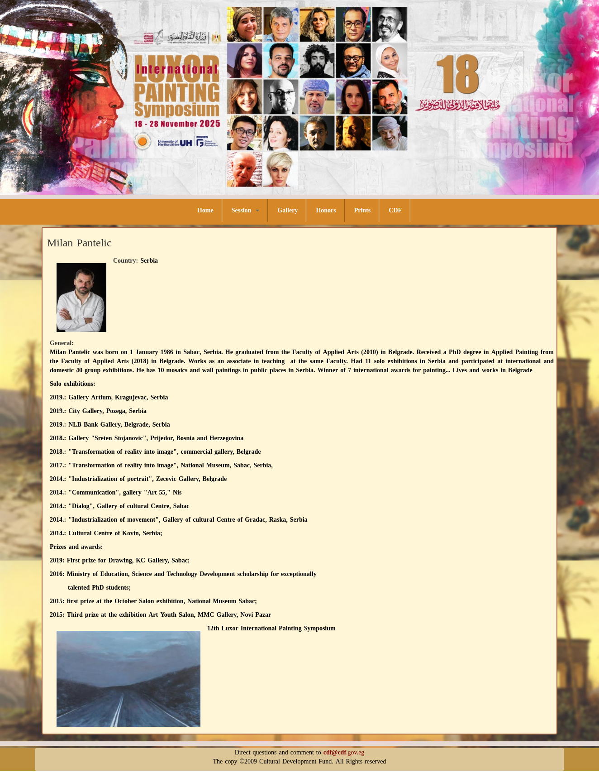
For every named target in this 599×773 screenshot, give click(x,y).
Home (205, 210)
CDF (395, 210)
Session (246, 210)
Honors (326, 210)
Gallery (287, 210)
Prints (362, 210)
